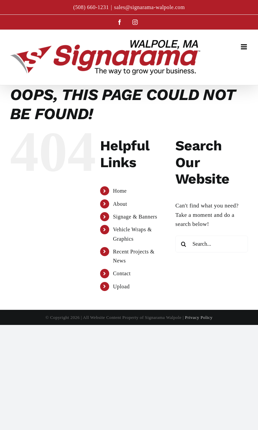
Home (120, 191)
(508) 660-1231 (91, 7)
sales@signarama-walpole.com (149, 7)
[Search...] (211, 244)
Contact (122, 273)
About (120, 204)
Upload (121, 286)
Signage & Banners (135, 217)
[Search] (183, 244)
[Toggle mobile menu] (244, 46)
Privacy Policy (199, 317)
